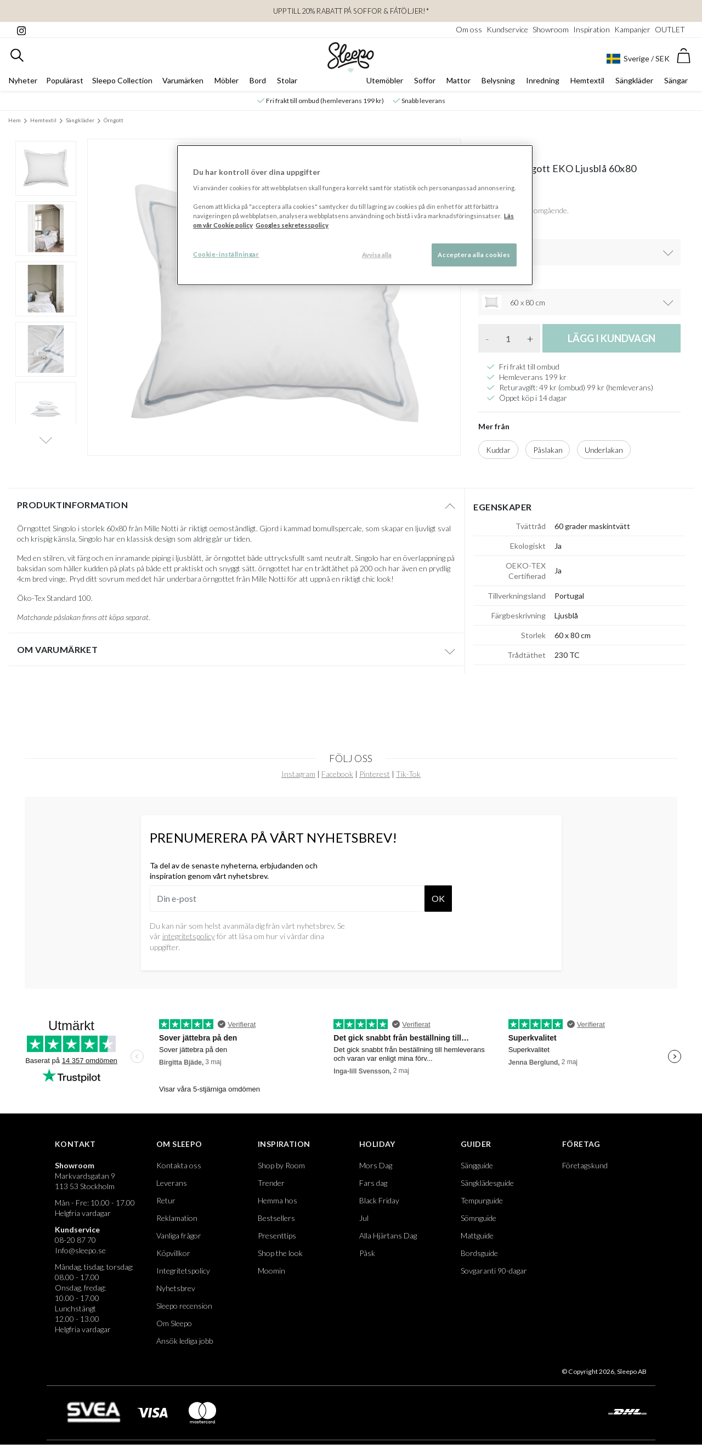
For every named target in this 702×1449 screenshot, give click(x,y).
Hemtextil (587, 80)
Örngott (113, 120)
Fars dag (373, 1182)
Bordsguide (479, 1253)
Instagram (298, 774)
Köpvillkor (173, 1253)
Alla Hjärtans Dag (388, 1235)
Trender (271, 1182)
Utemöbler (384, 80)
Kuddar (498, 449)
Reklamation (176, 1218)
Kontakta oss (178, 1165)
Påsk (367, 1253)
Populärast (64, 80)
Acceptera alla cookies (474, 254)
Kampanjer (632, 29)
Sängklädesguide (487, 1182)
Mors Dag (375, 1165)
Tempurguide (482, 1200)
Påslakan (548, 449)
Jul (364, 1218)
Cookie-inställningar (226, 254)
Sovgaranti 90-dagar (494, 1270)
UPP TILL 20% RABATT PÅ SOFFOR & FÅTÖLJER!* (351, 11)
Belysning (498, 80)
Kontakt (75, 1144)
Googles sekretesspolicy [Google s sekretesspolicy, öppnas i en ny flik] (292, 225)
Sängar (676, 80)
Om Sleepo (179, 1144)
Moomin (271, 1270)
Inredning (542, 80)
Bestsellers (276, 1218)
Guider (476, 1144)
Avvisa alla (377, 254)
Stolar (287, 80)
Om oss (469, 29)
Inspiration (591, 29)
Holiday (377, 1144)
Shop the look (280, 1253)
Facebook (337, 774)
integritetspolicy (188, 936)
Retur (166, 1200)
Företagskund (585, 1165)
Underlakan (604, 449)
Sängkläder (634, 80)
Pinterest (374, 774)
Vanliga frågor (178, 1235)
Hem (14, 120)
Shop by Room (281, 1165)
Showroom (551, 29)
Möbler (226, 80)
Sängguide (477, 1165)
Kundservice (507, 29)
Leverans (171, 1182)
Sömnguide (478, 1218)
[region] (355, 215)
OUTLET (670, 29)
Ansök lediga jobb (184, 1340)
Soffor (424, 80)
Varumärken (182, 80)
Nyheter (23, 80)
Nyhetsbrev (175, 1288)
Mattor (458, 80)
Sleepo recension (184, 1305)
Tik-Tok (408, 774)
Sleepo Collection (122, 80)
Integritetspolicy (183, 1270)
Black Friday (379, 1200)
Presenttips (277, 1235)
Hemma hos (277, 1200)
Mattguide (477, 1235)
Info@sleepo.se (80, 1250)
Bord (258, 80)
